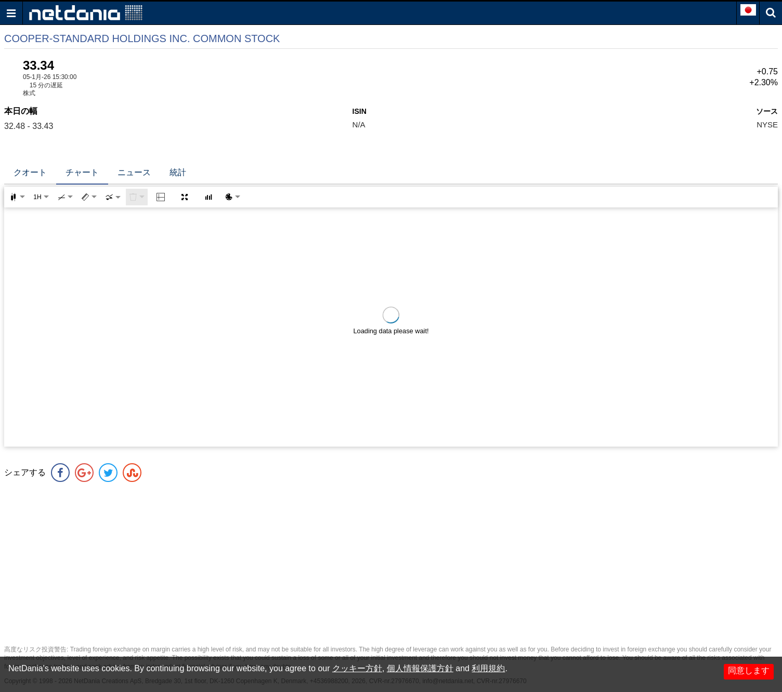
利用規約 (488, 668)
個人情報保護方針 (420, 668)
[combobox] (113, 197)
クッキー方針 (357, 668)
